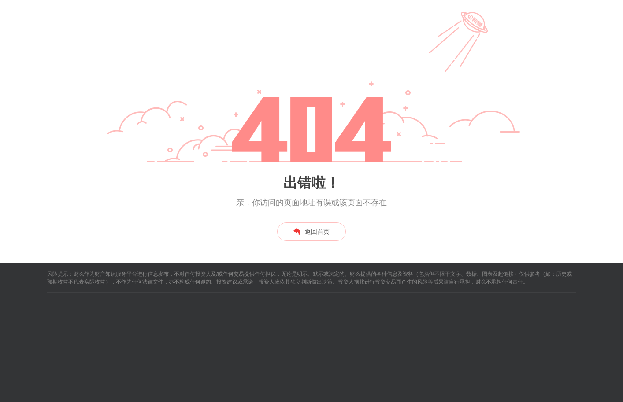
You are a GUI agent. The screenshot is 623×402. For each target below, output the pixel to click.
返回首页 (311, 231)
